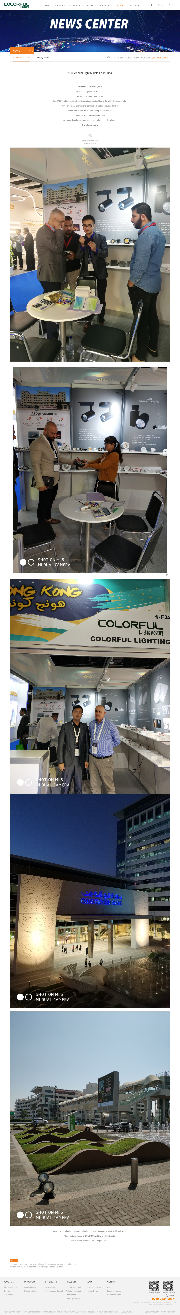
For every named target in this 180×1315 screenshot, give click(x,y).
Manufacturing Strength (54, 1291)
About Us (61, 5)
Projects (105, 5)
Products (76, 5)
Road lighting (71, 1295)
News (120, 5)
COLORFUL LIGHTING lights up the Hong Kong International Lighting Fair (48, 1264)
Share (171, 5)
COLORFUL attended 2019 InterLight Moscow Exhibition (41, 1267)
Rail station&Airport (73, 1291)
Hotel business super (74, 1287)
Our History (8, 1291)
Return (13, 1260)
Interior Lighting (30, 1287)
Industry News (42, 58)
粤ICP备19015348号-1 (109, 1312)
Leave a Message (114, 1291)
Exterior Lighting (30, 1291)
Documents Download (115, 1295)
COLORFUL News (141, 58)
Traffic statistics (168, 1312)
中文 (150, 5)
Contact (134, 5)
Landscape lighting (73, 1299)
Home (47, 5)
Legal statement (152, 1312)
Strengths (90, 5)
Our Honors (8, 1295)
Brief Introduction (10, 1287)
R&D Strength (50, 1287)
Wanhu (129, 1312)
